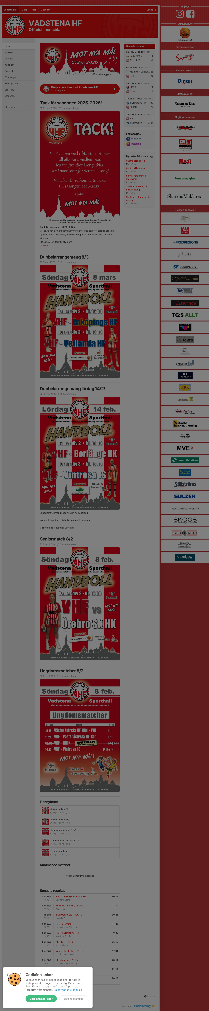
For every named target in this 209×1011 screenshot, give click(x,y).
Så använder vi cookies (68, 989)
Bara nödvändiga (73, 998)
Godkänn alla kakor (41, 998)
